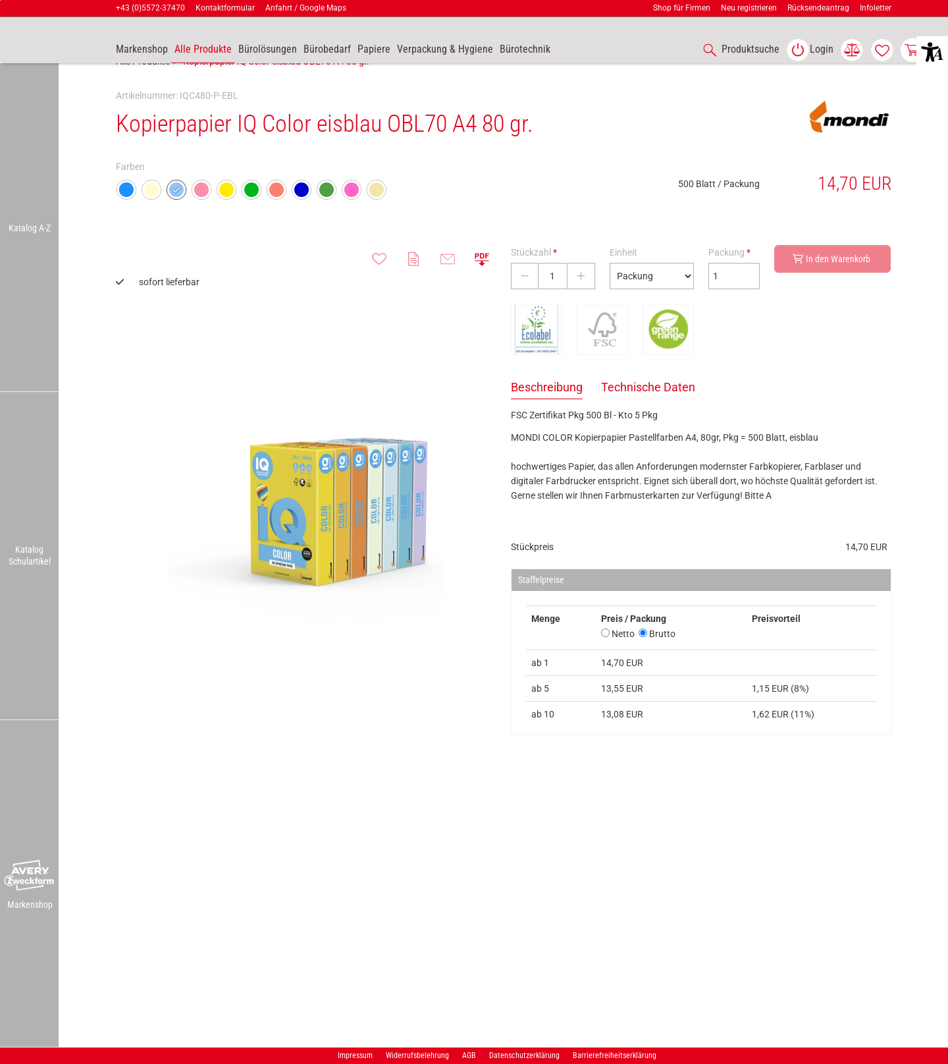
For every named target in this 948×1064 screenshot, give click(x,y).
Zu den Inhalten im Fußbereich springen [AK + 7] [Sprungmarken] (0, 0)
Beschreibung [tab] (547, 416)
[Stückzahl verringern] (525, 305)
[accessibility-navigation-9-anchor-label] (142, 50)
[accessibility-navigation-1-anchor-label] (739, 50)
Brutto (657, 663)
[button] (29, 875)
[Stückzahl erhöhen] (581, 305)
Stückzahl (534, 281)
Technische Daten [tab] (648, 416)
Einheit (623, 281)
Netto (618, 663)
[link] (810, 50)
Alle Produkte (143, 90)
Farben (130, 195)
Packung (729, 281)
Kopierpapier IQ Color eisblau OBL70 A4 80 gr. (276, 90)
